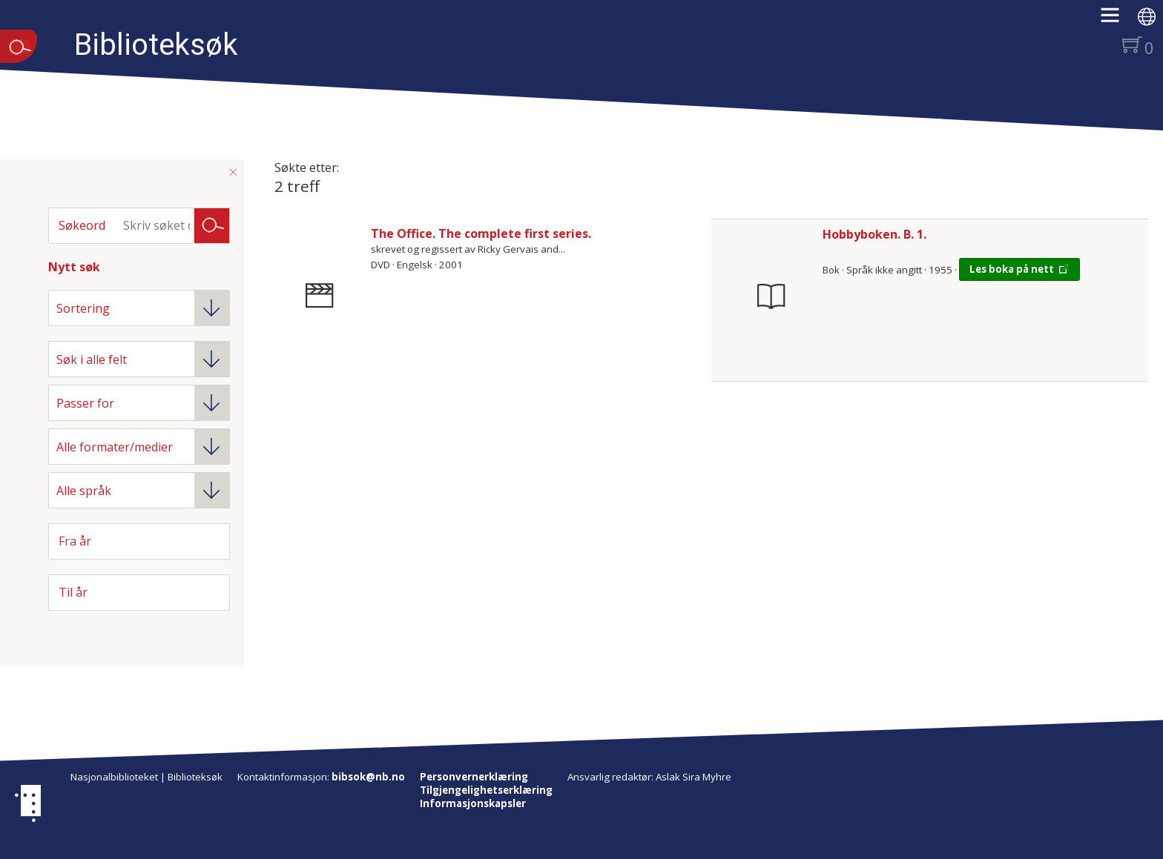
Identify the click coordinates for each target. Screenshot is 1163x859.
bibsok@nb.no (368, 776)
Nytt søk (74, 267)
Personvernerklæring (474, 776)
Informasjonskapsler (473, 803)
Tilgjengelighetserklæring (486, 790)
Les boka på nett (1011, 269)
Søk (212, 224)
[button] (1117, 20)
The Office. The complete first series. (481, 233)
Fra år (75, 541)
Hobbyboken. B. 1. (874, 234)
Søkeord (82, 225)
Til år (73, 592)
